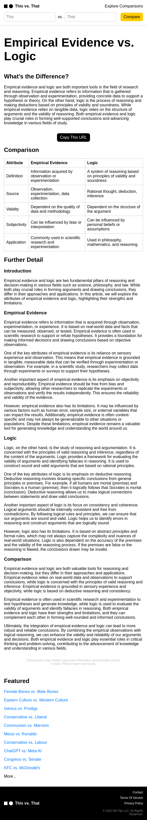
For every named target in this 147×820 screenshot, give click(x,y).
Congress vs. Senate (22, 759)
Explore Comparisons (124, 6)
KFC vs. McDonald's (22, 768)
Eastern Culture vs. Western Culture (36, 700)
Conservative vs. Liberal (25, 717)
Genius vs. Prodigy (21, 708)
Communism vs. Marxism (26, 725)
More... (10, 776)
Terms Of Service (131, 798)
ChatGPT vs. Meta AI (23, 751)
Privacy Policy (133, 803)
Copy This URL (73, 137)
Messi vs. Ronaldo (20, 734)
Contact (138, 792)
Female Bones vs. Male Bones (31, 691)
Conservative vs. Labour (25, 742)
